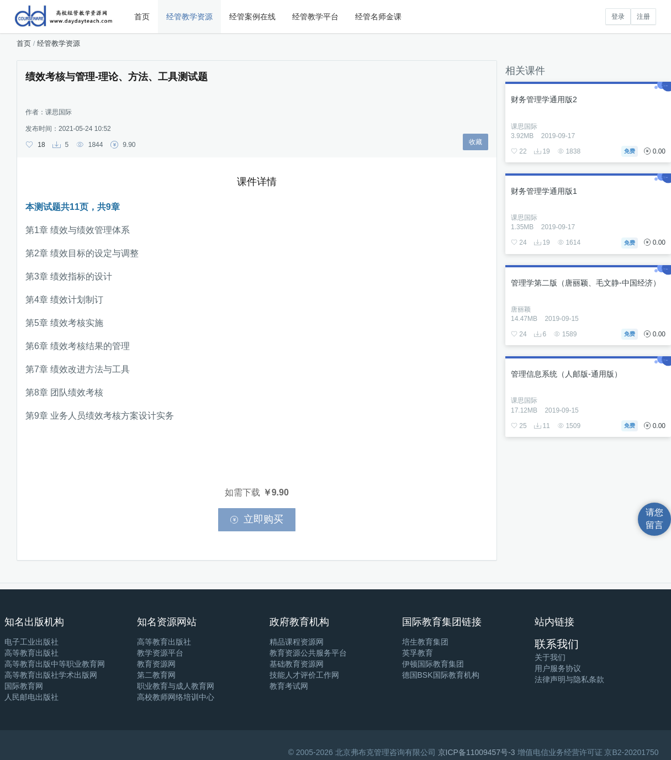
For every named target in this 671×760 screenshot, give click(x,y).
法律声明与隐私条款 (569, 679)
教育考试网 (289, 686)
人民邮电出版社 (31, 697)
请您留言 (654, 519)
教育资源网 (156, 663)
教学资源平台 (160, 652)
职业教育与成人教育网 (175, 686)
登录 (618, 16)
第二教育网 (156, 675)
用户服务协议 (558, 668)
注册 (643, 16)
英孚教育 (417, 652)
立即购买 (256, 519)
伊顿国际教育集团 (433, 663)
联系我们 (557, 644)
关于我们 (550, 657)
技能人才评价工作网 (304, 675)
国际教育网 (23, 686)
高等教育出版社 (31, 652)
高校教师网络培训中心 (175, 697)
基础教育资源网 (297, 663)
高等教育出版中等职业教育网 (54, 663)
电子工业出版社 (31, 641)
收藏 (475, 142)
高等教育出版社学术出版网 (50, 675)
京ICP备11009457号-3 (476, 752)
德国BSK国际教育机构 (440, 675)
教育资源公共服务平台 (308, 652)
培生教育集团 (425, 641)
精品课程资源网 (297, 641)
